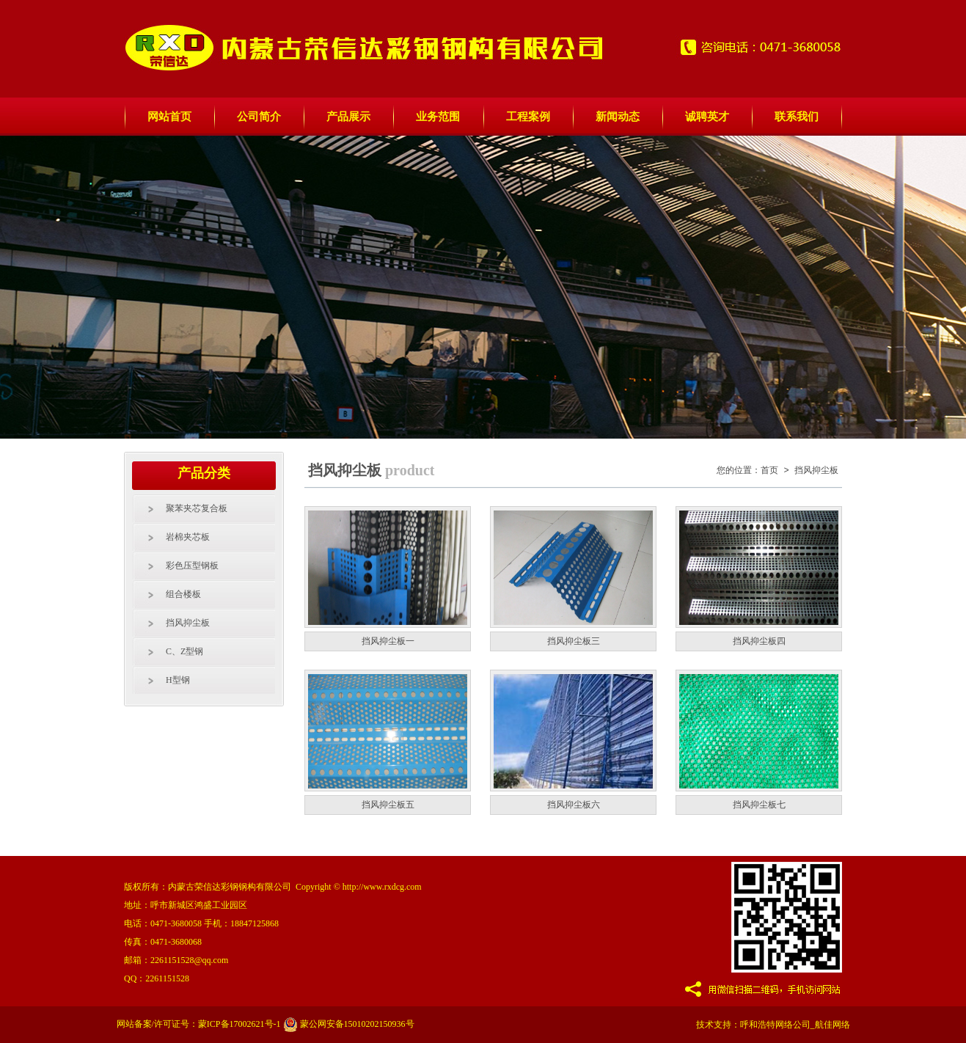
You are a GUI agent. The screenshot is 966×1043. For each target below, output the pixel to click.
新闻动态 (618, 116)
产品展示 (348, 116)
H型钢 (178, 680)
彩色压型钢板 (192, 565)
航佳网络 (832, 1025)
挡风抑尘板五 (388, 804)
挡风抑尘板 (188, 623)
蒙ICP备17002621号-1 (239, 1024)
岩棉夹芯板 (188, 537)
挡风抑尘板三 (573, 641)
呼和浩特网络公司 (775, 1025)
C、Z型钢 (184, 651)
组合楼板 (183, 594)
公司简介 (259, 116)
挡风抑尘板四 (759, 641)
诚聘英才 (707, 116)
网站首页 (169, 116)
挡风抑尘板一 (388, 641)
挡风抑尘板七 (759, 804)
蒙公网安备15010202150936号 (348, 1024)
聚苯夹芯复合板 (196, 508)
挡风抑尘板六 (573, 804)
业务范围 (438, 116)
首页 (769, 470)
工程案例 (528, 116)
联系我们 (797, 116)
